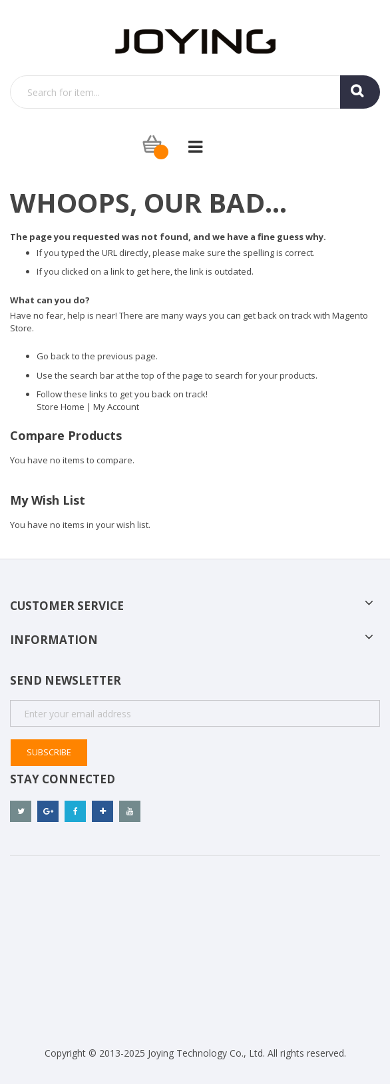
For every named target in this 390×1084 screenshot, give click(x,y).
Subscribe (49, 752)
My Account (116, 407)
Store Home (61, 407)
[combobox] (195, 92)
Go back (53, 356)
